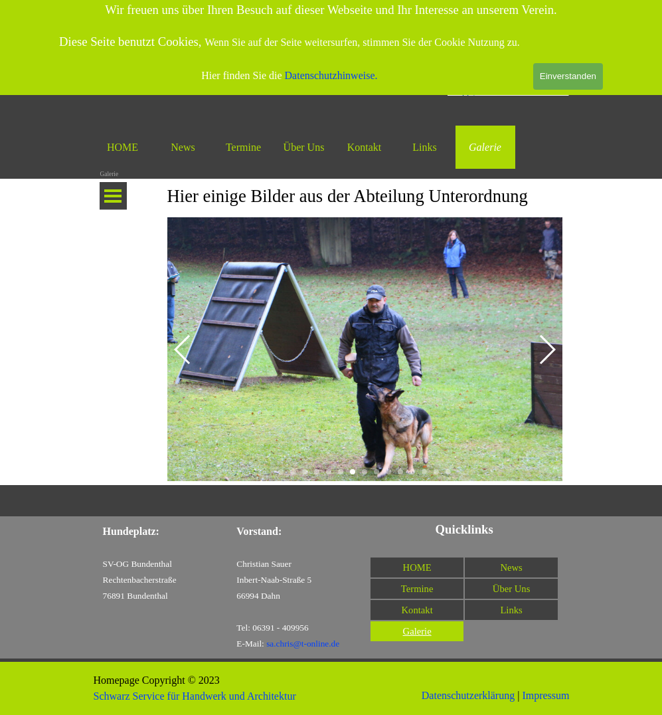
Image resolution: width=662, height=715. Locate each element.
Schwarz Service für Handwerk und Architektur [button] (195, 696)
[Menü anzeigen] (113, 196)
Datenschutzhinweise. (331, 75)
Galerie (485, 147)
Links (424, 147)
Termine (243, 147)
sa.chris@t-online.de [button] (302, 644)
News (183, 147)
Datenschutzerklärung (468, 695)
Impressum (545, 695)
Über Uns (304, 147)
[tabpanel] (365, 196)
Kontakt (364, 147)
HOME (122, 147)
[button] (183, 349)
